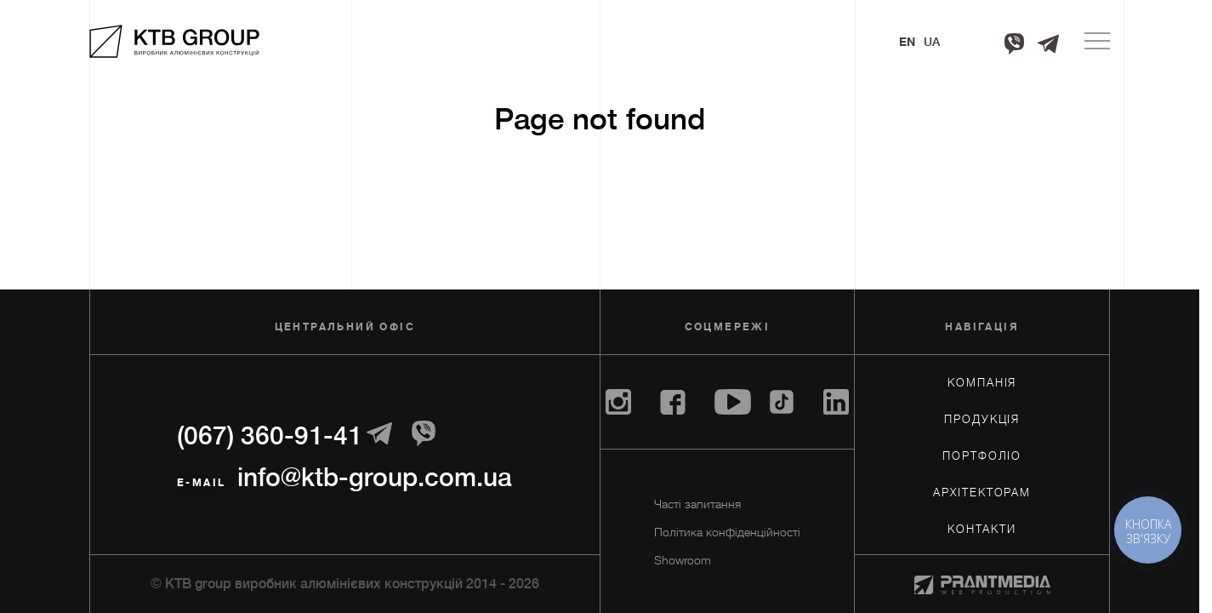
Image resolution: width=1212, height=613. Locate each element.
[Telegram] (1048, 43)
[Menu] (1097, 40)
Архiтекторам (982, 492)
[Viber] (1014, 43)
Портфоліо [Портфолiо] (982, 455)
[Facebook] (673, 402)
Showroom (682, 560)
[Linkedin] (836, 402)
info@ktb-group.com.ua (374, 477)
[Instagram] (618, 402)
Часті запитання (697, 504)
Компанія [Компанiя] (982, 382)
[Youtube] (732, 402)
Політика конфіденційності (727, 532)
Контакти (981, 529)
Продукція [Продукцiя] (982, 419)
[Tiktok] (781, 402)
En (907, 42)
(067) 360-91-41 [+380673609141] (269, 436)
